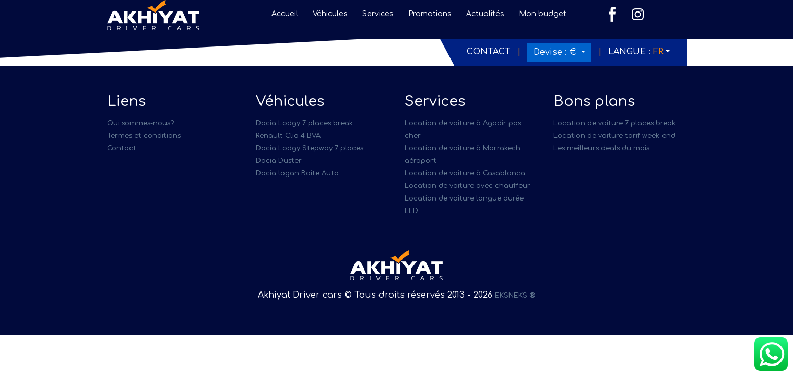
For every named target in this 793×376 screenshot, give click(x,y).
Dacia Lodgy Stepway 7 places (309, 148)
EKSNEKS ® (515, 295)
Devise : (556, 52)
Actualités (485, 14)
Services (378, 14)
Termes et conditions (144, 135)
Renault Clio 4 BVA (288, 135)
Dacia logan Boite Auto (297, 173)
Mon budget (542, 14)
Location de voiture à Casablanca (465, 173)
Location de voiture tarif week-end (614, 135)
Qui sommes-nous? (140, 123)
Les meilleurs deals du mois (601, 148)
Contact (489, 51)
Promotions (430, 14)
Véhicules (330, 14)
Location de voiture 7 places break (614, 123)
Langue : (636, 51)
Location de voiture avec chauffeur (467, 186)
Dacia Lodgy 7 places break (304, 123)
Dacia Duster (279, 160)
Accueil (284, 14)
